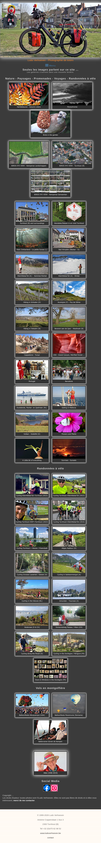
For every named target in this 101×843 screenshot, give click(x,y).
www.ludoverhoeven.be (50, 833)
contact (50, 837)
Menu (50, 65)
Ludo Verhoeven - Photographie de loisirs (50, 60)
